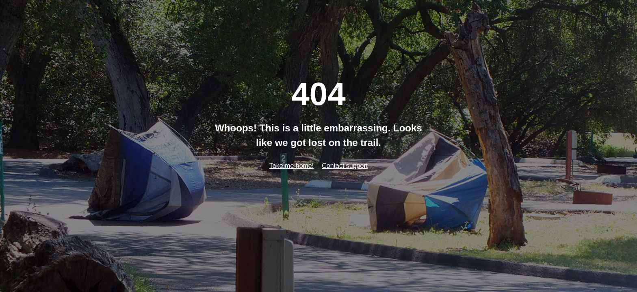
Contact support (345, 165)
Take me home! (291, 165)
